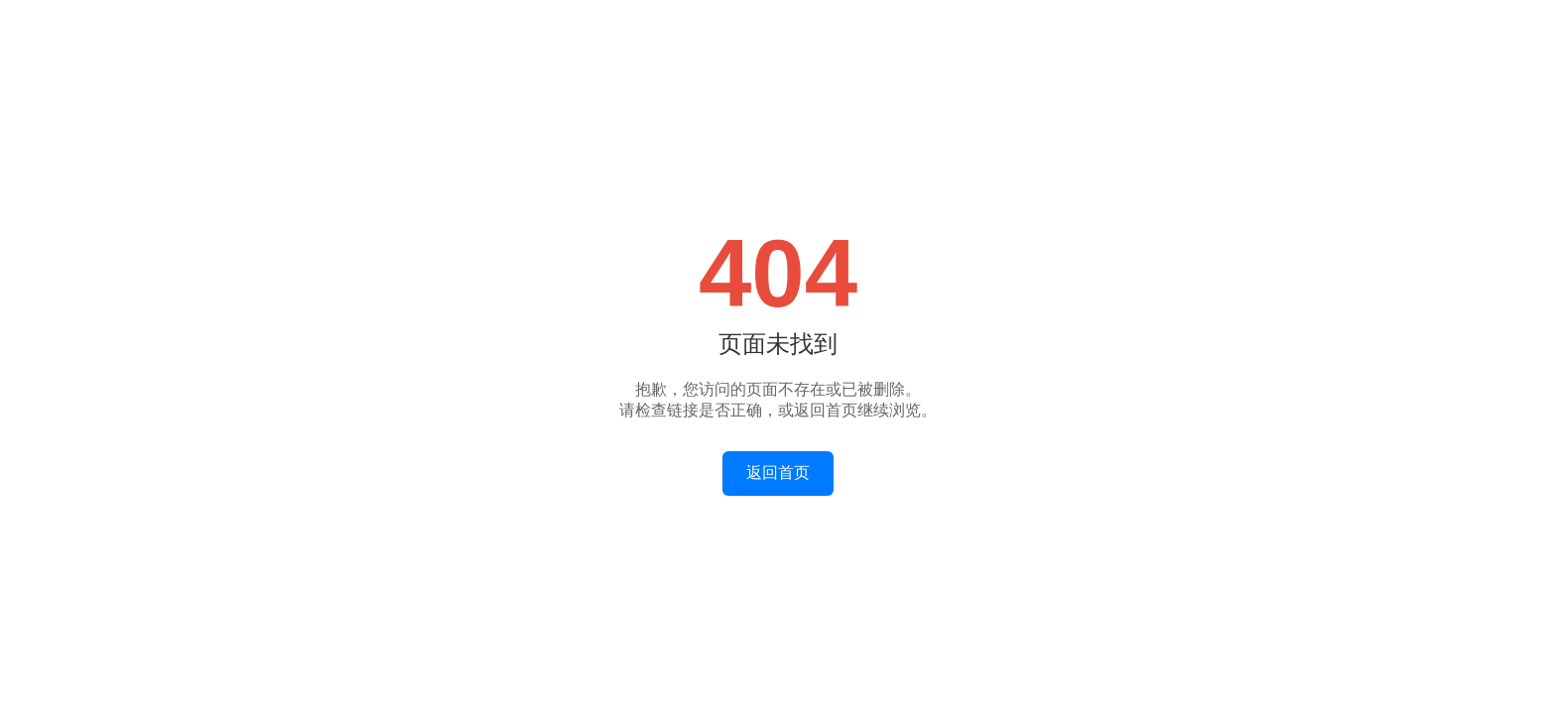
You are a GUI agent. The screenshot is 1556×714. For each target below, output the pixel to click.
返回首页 (778, 472)
